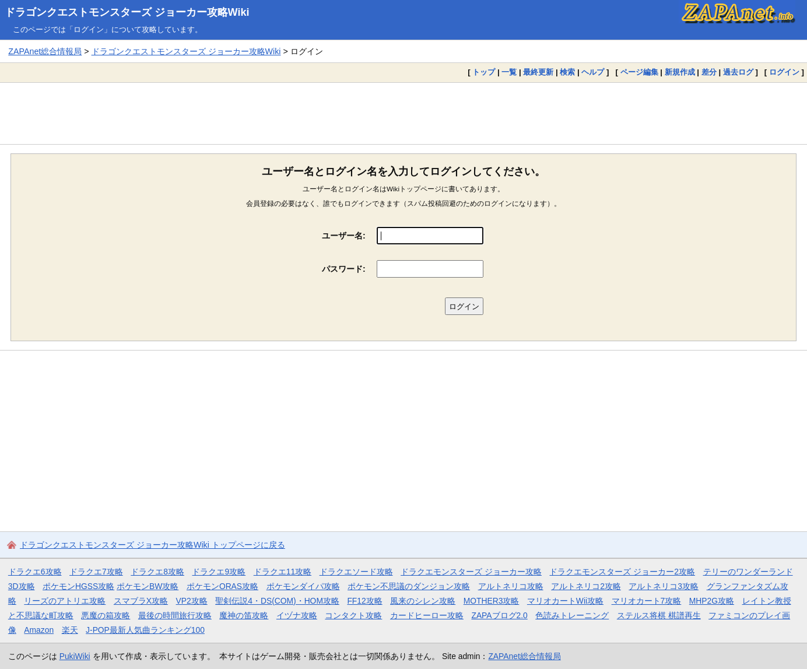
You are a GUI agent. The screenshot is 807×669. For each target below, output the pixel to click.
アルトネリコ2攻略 (586, 586)
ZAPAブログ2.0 (499, 615)
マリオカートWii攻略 (565, 600)
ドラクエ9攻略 (218, 571)
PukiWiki (74, 656)
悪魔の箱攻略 (105, 615)
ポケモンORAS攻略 (222, 586)
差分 (709, 72)
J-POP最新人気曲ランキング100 (145, 630)
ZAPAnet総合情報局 (45, 51)
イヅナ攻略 (296, 615)
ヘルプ (592, 72)
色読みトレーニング (572, 615)
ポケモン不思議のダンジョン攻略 (409, 586)
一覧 (509, 72)
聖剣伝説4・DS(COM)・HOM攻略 (277, 600)
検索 (567, 72)
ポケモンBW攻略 (147, 586)
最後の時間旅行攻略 (175, 615)
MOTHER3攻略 (492, 600)
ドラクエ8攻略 (157, 571)
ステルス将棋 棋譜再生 (659, 615)
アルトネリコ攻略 (510, 586)
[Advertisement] (403, 113)
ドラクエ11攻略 (282, 571)
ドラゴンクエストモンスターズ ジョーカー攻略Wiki (127, 12)
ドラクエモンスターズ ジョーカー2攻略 (622, 571)
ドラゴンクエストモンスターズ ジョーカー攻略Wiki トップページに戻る (152, 544)
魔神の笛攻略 (243, 615)
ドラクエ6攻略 (35, 571)
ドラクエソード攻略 (356, 571)
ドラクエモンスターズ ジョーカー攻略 (471, 571)
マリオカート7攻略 (647, 600)
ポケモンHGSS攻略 (78, 586)
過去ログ (738, 72)
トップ (483, 72)
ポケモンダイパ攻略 (303, 586)
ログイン (784, 72)
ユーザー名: (344, 235)
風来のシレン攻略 (422, 600)
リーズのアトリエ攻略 (65, 600)
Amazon (39, 630)
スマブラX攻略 (141, 600)
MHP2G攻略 (711, 600)
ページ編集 (639, 72)
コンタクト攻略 (353, 615)
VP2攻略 (192, 600)
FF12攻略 (364, 600)
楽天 (70, 630)
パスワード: (344, 269)
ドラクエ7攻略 (96, 571)
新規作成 (680, 72)
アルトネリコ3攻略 (664, 586)
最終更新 (538, 72)
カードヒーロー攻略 (427, 615)
